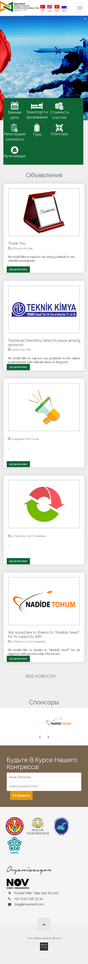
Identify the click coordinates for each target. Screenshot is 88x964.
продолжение (18, 269)
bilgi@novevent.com (29, 904)
